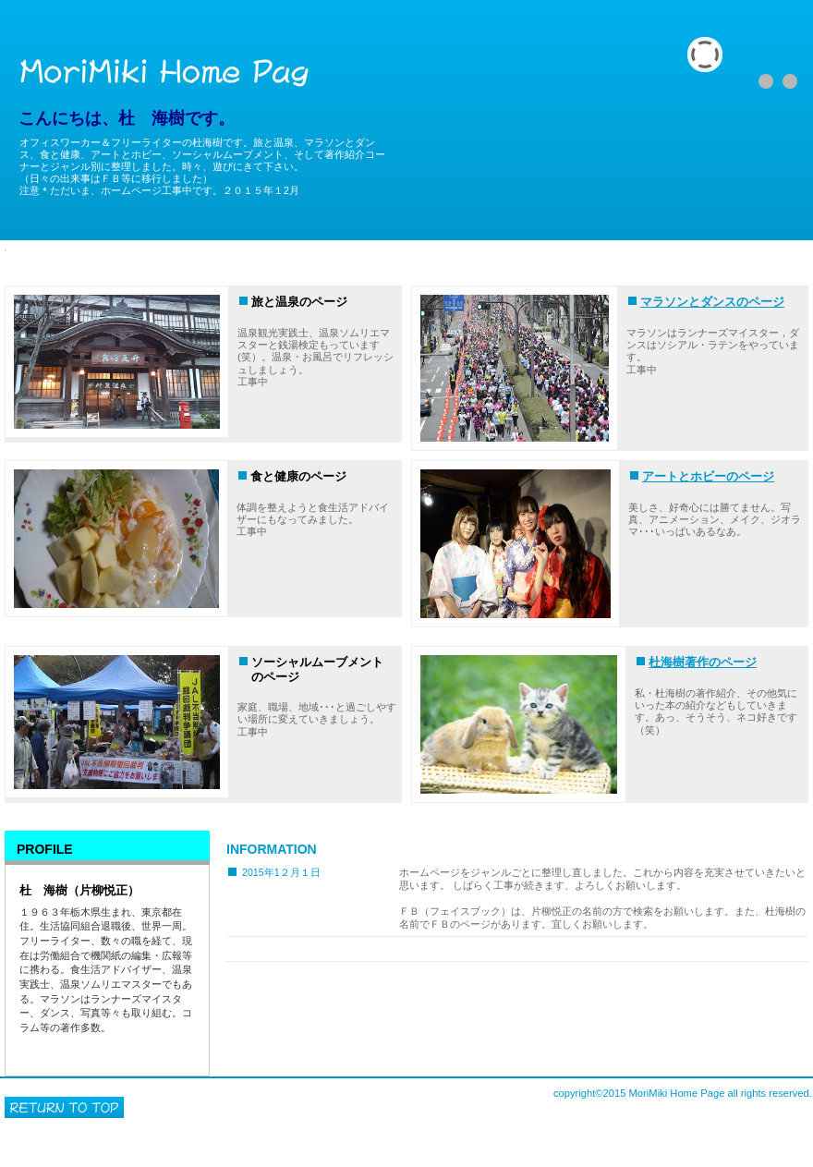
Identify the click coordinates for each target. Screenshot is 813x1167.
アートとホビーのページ (708, 476)
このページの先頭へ (64, 1107)
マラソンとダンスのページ (712, 302)
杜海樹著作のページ (703, 662)
